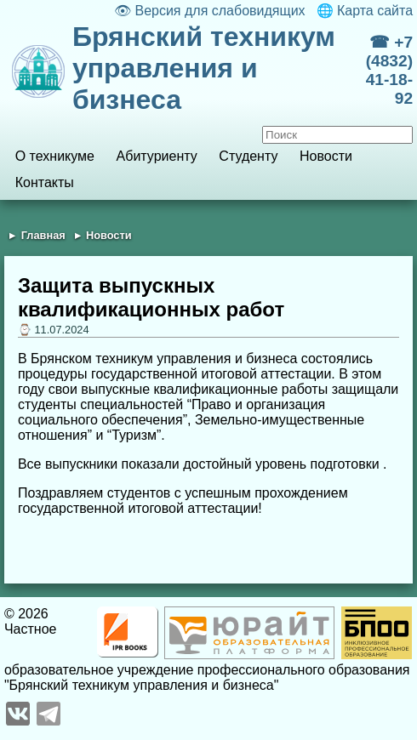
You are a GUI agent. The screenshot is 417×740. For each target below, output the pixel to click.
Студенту (248, 156)
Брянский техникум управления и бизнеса (203, 68)
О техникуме (54, 156)
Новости (326, 156)
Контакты (44, 182)
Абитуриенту (157, 156)
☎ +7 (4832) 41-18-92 (389, 70)
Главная (43, 235)
